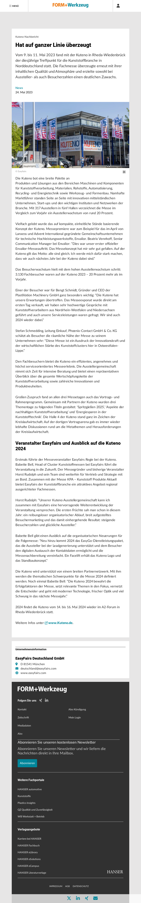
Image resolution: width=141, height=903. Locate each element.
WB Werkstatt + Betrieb (31, 816)
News (19, 88)
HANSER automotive (30, 789)
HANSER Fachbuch (29, 845)
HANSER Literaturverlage (32, 873)
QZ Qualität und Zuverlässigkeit (35, 810)
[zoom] (124, 172)
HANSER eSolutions (29, 859)
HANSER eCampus (28, 866)
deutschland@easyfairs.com (38, 668)
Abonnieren (27, 763)
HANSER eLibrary (28, 852)
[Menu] (14, 6)
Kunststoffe (24, 796)
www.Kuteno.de (59, 623)
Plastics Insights (26, 803)
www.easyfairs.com (33, 673)
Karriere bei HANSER (29, 839)
